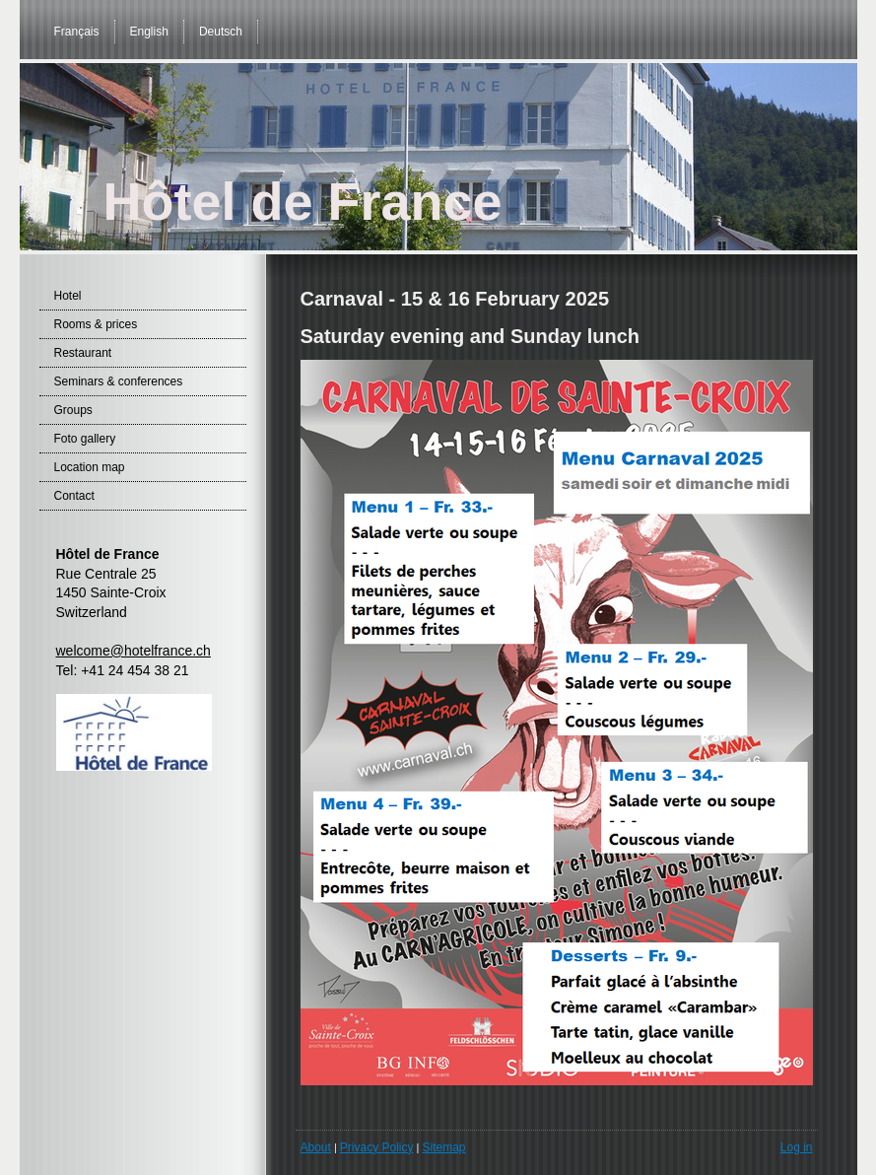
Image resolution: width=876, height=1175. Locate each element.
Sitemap (444, 1147)
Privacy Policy (377, 1147)
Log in (796, 1147)
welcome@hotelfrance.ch (133, 650)
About (316, 1147)
